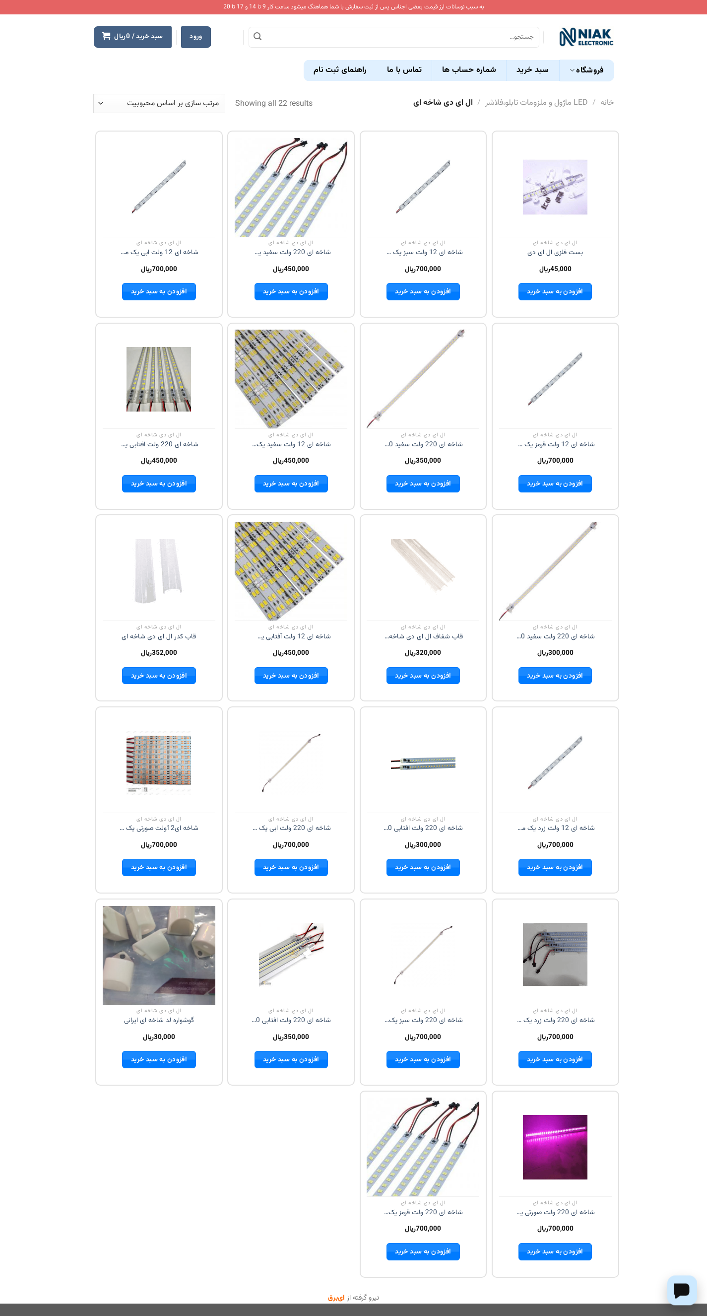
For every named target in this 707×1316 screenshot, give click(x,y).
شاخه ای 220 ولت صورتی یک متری (555, 1212)
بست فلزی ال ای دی (555, 252)
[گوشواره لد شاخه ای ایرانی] (159, 955)
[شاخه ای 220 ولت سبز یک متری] (423, 955)
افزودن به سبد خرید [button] (555, 291)
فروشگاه (587, 71)
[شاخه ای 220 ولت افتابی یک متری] (159, 379)
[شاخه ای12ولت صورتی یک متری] (159, 763)
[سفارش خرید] (159, 103)
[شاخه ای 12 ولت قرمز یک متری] (555, 379)
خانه (607, 103)
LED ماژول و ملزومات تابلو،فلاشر (536, 103)
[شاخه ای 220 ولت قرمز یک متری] (423, 1147)
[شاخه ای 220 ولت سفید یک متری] (291, 187)
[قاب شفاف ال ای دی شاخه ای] (423, 571)
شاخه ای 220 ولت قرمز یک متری (423, 1212)
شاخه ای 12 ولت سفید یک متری (291, 444)
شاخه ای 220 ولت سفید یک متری (291, 252)
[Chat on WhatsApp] (682, 1290)
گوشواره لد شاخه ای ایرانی (159, 1020)
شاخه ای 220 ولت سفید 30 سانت (555, 636)
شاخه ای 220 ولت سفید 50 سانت (423, 444)
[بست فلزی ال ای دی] (555, 187)
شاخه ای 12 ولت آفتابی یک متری (291, 636)
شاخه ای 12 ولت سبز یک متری (423, 252)
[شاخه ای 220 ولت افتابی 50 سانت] (291, 955)
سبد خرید (532, 70)
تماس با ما (404, 70)
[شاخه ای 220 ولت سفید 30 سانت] (555, 571)
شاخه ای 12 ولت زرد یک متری (555, 828)
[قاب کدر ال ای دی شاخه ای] (159, 571)
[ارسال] (257, 37)
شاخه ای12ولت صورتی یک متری (158, 828)
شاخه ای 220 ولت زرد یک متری (555, 1020)
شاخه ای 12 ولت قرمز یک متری (555, 444)
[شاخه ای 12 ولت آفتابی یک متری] (291, 570)
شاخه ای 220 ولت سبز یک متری (423, 1020)
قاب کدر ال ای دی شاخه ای (159, 636)
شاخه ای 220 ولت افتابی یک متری (158, 444)
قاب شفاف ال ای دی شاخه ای (423, 636)
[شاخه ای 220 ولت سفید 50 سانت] (423, 379)
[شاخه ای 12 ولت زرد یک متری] (555, 763)
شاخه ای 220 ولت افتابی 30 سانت (423, 828)
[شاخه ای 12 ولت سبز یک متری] (423, 187)
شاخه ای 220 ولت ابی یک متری (291, 828)
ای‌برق (336, 1298)
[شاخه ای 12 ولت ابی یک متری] (159, 187)
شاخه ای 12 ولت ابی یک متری (158, 252)
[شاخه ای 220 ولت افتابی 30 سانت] (423, 763)
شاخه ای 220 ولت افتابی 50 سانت (291, 1020)
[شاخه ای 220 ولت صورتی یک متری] (555, 1147)
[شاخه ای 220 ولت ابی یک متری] (291, 763)
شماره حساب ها (469, 70)
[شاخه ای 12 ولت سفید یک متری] (291, 379)
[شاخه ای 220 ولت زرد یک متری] (555, 955)
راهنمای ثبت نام (340, 70)
